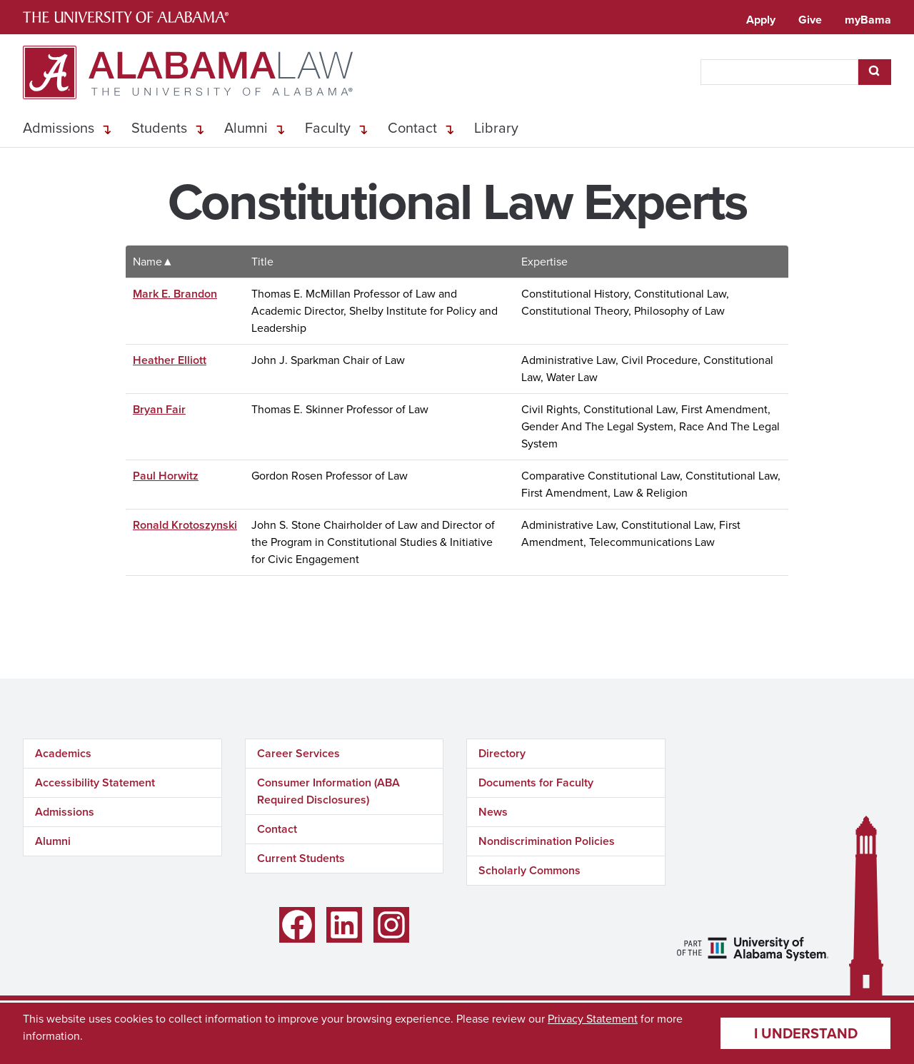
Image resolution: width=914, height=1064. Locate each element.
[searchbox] (779, 72)
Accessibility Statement (95, 782)
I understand (806, 1033)
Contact (412, 127)
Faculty (328, 127)
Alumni (246, 127)
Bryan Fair (159, 409)
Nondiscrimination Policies (546, 841)
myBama (868, 19)
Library (496, 127)
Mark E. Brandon (175, 293)
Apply (760, 19)
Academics (63, 753)
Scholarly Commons (529, 870)
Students (159, 127)
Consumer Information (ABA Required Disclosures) (328, 791)
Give (810, 19)
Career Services (298, 753)
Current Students (301, 858)
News (493, 812)
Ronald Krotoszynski (185, 525)
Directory (502, 753)
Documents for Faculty (535, 782)
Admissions (58, 127)
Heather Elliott (169, 360)
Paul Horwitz (166, 475)
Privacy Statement (593, 1018)
